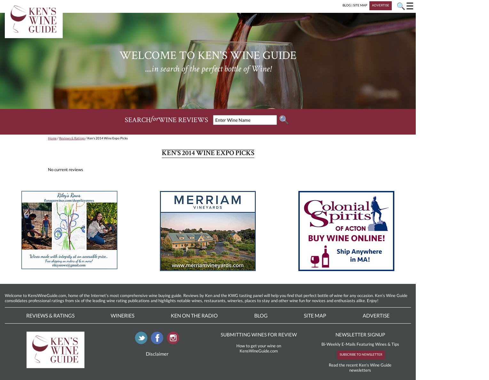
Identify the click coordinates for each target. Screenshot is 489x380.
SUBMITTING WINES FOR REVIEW (259, 334)
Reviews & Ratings (72, 138)
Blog (261, 315)
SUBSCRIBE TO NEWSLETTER (361, 354)
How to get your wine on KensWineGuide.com (258, 348)
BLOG (347, 5)
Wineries (122, 315)
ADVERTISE (380, 5)
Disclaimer (157, 354)
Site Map (315, 315)
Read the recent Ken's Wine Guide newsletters (360, 367)
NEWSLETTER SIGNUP (360, 334)
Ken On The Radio (194, 315)
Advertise (376, 315)
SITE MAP (360, 5)
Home (52, 138)
